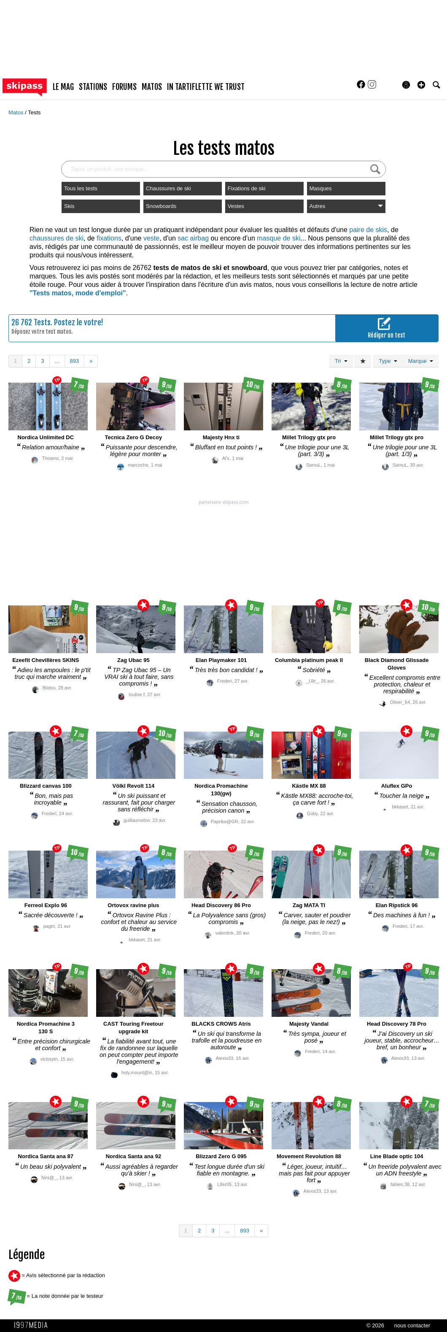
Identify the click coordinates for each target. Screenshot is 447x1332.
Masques (321, 188)
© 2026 (375, 1325)
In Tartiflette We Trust (206, 87)
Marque (420, 361)
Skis (69, 206)
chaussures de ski (56, 238)
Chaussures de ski (168, 188)
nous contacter (412, 1325)
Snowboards (161, 206)
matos (152, 87)
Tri (341, 361)
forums (124, 87)
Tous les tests (80, 188)
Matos (16, 112)
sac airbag (193, 238)
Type (388, 361)
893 (74, 361)
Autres (346, 206)
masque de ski (278, 238)
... (57, 361)
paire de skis (368, 229)
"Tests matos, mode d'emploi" (78, 293)
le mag (63, 87)
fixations (109, 238)
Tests (34, 112)
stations (93, 87)
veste (151, 238)
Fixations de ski (247, 188)
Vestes (236, 206)
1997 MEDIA (33, 1325)
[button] (421, 84)
